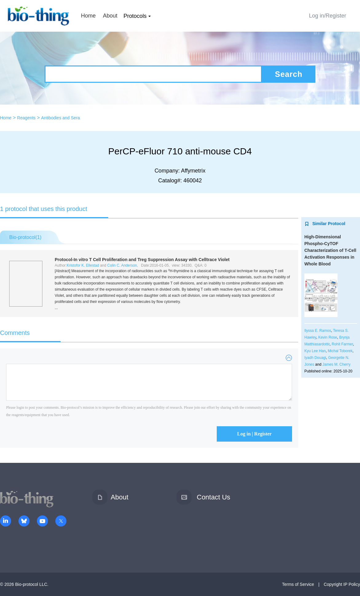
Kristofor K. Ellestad (83, 265)
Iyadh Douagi (315, 358)
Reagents (26, 117)
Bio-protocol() (25, 237)
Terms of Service (298, 584)
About (110, 16)
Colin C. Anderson (122, 265)
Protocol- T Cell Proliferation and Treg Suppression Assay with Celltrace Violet (142, 259)
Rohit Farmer (342, 344)
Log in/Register (327, 16)
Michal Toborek (340, 351)
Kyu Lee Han (315, 351)
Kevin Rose (327, 337)
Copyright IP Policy (342, 584)
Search (288, 74)
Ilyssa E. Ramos (317, 330)
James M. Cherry (336, 364)
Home (88, 16)
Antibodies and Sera (60, 117)
